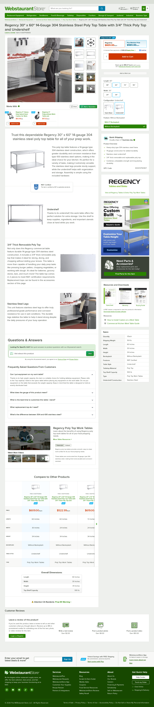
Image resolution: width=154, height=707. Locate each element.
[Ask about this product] (52, 353)
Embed (67, 445)
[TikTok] (25, 690)
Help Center (140, 677)
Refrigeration (31, 15)
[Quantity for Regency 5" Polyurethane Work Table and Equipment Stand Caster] (34, 123)
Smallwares (43, 15)
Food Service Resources (88, 688)
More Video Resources (62, 439)
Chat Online (137, 687)
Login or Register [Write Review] (17, 636)
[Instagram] (7, 690)
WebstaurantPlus (59, 676)
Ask (90, 353)
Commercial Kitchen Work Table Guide (127, 323)
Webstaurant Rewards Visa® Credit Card (130, 66)
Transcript (60, 445)
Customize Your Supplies (62, 685)
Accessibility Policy (106, 703)
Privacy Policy (73, 359)
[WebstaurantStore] (24, 672)
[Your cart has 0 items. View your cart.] (145, 8)
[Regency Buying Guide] (141, 297)
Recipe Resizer (58, 688)
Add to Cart (15, 124)
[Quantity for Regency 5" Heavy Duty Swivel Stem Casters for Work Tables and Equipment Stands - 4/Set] (8, 123)
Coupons (82, 685)
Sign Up (67, 659)
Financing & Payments (115, 685)
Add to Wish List (125, 73)
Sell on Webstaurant (114, 690)
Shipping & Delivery (140, 690)
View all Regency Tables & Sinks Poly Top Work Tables (125, 193)
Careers (110, 682)
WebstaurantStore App (61, 682)
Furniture (92, 15)
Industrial (129, 15)
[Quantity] (106, 56)
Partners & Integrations (61, 690)
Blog (81, 676)
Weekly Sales (84, 682)
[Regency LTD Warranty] (125, 297)
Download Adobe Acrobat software (115, 311)
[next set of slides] (47, 458)
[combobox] (74, 8)
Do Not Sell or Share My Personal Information (132, 703)
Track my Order (141, 682)
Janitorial (119, 15)
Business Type (141, 15)
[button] (79, 42)
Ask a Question (88, 107)
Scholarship (111, 688)
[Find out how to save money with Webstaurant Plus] (7, 112)
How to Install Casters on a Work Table (127, 320)
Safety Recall (84, 693)
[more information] (134, 140)
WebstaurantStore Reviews (89, 690)
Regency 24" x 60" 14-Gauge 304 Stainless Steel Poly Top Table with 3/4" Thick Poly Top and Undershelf (63, 499)
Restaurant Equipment (15, 15)
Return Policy (112, 693)
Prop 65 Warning (62, 602)
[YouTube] (13, 690)
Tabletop (70, 15)
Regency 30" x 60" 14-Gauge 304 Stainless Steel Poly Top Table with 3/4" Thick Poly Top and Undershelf (36, 499)
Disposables (81, 15)
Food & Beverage (57, 15)
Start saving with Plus (96, 661)
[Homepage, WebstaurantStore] (25, 8)
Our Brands (111, 679)
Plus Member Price (133, 43)
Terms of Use (62, 359)
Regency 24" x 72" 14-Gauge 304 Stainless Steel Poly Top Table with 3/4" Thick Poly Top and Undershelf (91, 499)
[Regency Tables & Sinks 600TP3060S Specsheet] (110, 297)
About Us (110, 676)
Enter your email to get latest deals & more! (17, 659)
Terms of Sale (68, 703)
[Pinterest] (32, 690)
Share (74, 107)
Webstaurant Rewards (61, 679)
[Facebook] (19, 690)
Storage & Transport (106, 15)
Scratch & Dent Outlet (87, 679)
